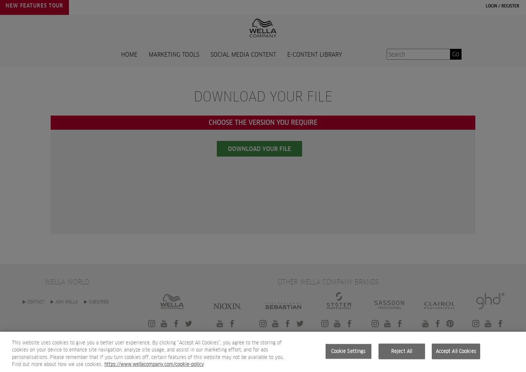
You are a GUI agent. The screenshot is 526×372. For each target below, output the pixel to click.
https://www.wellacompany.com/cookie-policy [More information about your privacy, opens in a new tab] (154, 368)
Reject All (401, 354)
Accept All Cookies (456, 354)
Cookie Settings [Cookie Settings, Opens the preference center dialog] (348, 354)
